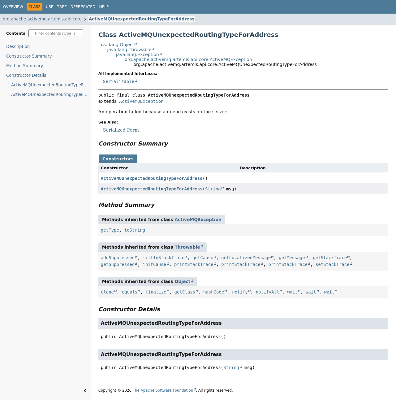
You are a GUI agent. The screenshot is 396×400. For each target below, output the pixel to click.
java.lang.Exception (137, 54)
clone (107, 291)
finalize (155, 291)
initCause (154, 264)
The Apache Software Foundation (163, 390)
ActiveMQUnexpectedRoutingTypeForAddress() (51, 85)
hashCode (213, 291)
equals (130, 291)
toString (134, 230)
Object (182, 281)
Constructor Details (26, 75)
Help (104, 7)
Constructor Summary (29, 56)
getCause (202, 257)
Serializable (118, 81)
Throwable (187, 247)
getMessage (292, 257)
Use (49, 7)
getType (110, 230)
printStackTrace (193, 264)
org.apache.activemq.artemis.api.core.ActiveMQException (188, 59)
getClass (184, 291)
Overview (13, 7)
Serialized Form (121, 130)
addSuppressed (118, 257)
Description (18, 46)
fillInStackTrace (163, 257)
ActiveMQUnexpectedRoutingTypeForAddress (141, 19)
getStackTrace (330, 257)
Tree (62, 7)
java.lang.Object (116, 44)
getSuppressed (118, 264)
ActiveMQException (141, 101)
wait (292, 291)
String (213, 188)
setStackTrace (333, 264)
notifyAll (267, 291)
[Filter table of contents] (55, 33)
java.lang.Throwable (129, 49)
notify (240, 291)
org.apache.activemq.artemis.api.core (42, 19)
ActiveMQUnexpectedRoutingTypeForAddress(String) (51, 94)
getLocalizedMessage (246, 257)
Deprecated (83, 7)
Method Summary (24, 65)
